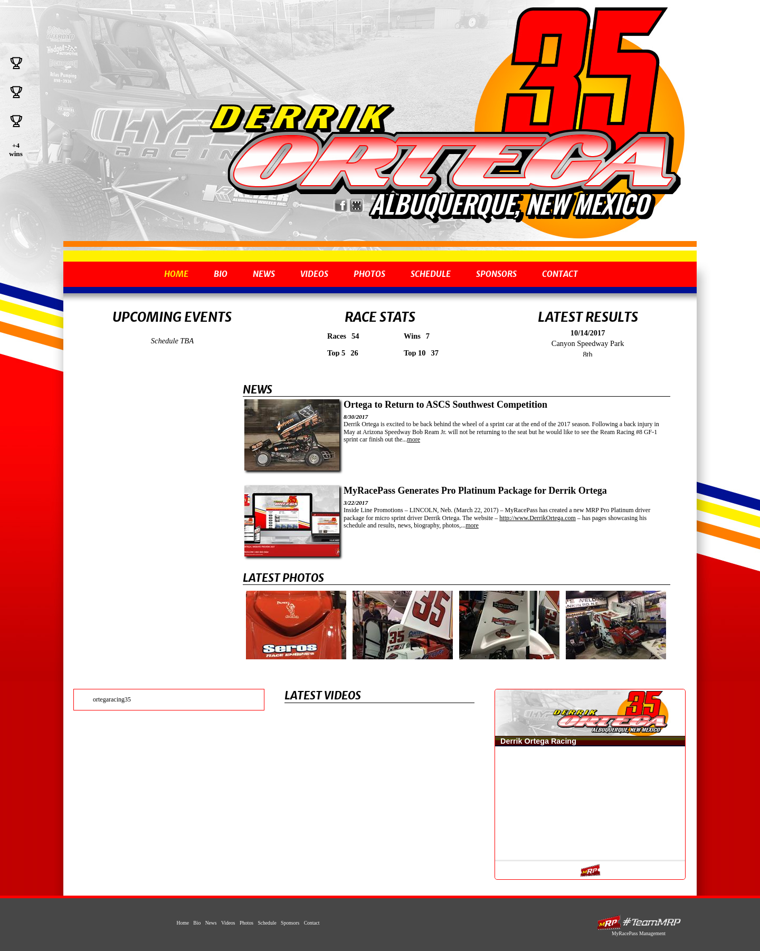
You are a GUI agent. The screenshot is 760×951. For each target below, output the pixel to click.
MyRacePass (638, 922)
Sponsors (496, 274)
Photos (369, 274)
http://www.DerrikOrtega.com (537, 518)
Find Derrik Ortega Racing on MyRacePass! (356, 205)
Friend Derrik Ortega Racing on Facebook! (341, 205)
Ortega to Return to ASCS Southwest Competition (445, 404)
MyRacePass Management (639, 933)
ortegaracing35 (112, 699)
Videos (314, 274)
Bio (220, 274)
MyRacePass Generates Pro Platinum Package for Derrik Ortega (475, 490)
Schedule (431, 274)
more (413, 439)
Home (176, 274)
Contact (560, 274)
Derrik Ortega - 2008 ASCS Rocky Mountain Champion (444, 162)
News (264, 274)
